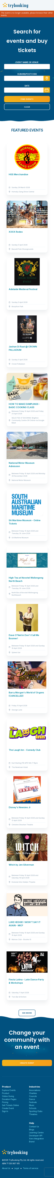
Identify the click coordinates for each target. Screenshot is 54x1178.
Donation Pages (9, 1099)
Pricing (5, 1102)
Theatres (33, 1114)
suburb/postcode (27, 74)
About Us (6, 1168)
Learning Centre (36, 1132)
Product (5, 1093)
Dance (32, 1099)
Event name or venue (27, 62)
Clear (27, 107)
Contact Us (34, 1126)
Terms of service (30, 1168)
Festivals (33, 1102)
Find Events (27, 99)
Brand (31, 1141)
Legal (16, 1168)
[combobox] (27, 78)
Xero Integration (36, 1138)
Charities (33, 1093)
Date (27, 86)
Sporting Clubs (35, 1111)
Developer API (35, 1135)
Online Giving (8, 1096)
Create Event (27, 1063)
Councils (33, 1096)
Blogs (31, 1129)
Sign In (5, 1111)
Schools (32, 1108)
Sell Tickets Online (10, 1105)
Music (31, 1105)
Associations (34, 1090)
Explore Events (9, 1090)
